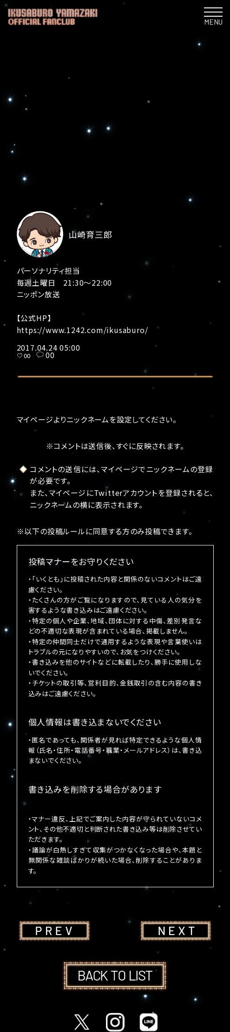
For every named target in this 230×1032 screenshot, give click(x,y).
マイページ (35, 419)
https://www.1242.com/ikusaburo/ (82, 329)
